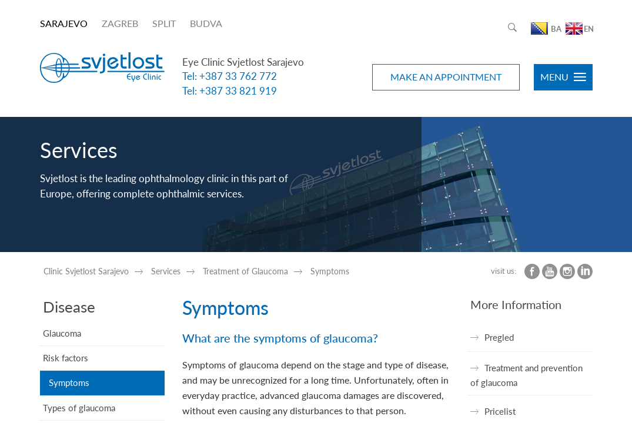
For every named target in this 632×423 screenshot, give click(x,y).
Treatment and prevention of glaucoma (526, 374)
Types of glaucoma (79, 407)
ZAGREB (120, 23)
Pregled (499, 337)
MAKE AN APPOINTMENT (445, 76)
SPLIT (164, 23)
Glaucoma (62, 333)
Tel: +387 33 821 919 (229, 91)
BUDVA (206, 23)
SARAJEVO (64, 23)
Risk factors (65, 357)
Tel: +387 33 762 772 (229, 76)
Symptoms (69, 382)
